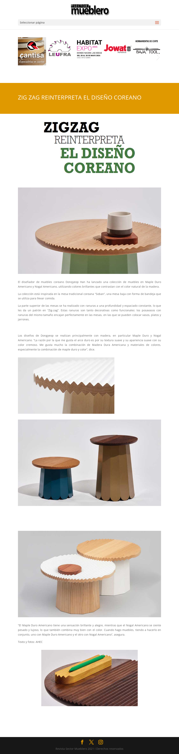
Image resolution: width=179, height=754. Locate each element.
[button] (21, 56)
